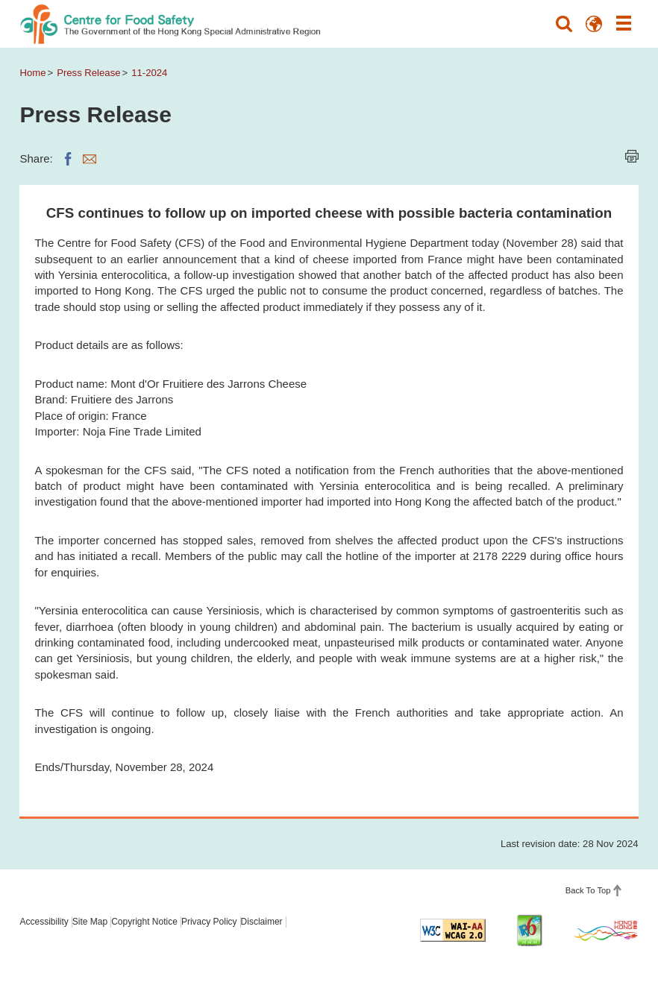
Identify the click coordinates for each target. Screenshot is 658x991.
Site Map (89, 921)
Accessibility (43, 921)
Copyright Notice (144, 921)
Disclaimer (262, 921)
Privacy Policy (209, 921)
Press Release (88, 72)
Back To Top (588, 890)
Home (32, 72)
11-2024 (149, 72)
